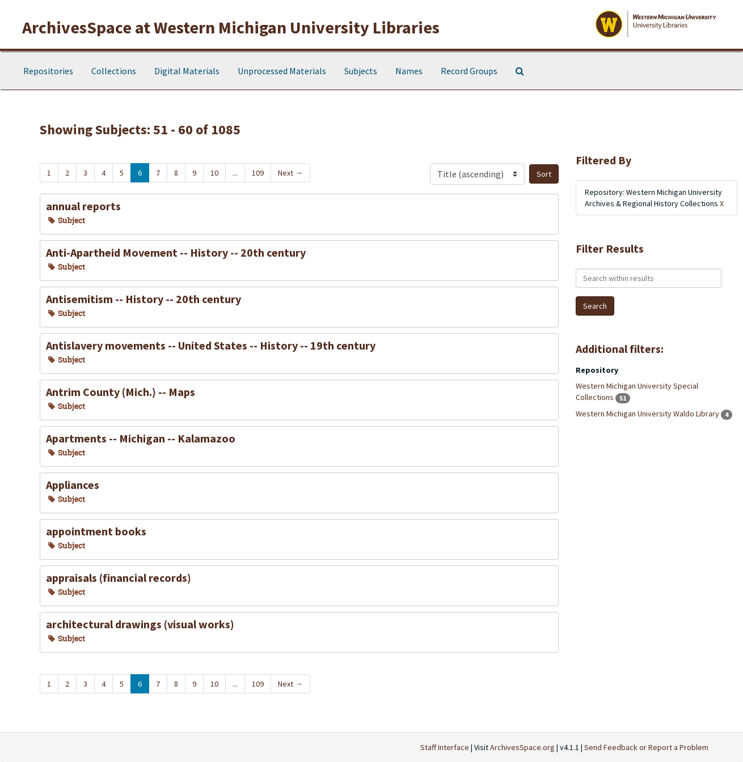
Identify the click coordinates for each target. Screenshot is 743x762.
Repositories (48, 70)
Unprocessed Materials (282, 70)
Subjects (360, 70)
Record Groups (469, 70)
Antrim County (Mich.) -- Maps (120, 392)
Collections (113, 70)
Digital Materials (186, 70)
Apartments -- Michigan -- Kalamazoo (140, 438)
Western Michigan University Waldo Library (648, 413)
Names (409, 70)
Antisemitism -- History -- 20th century (143, 299)
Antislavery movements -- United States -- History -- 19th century (210, 345)
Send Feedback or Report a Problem (646, 747)
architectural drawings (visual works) (140, 624)
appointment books (96, 531)
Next (290, 173)
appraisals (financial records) (118, 578)
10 (214, 173)
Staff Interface (444, 747)
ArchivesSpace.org (522, 747)
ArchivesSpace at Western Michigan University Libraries (231, 27)
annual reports (83, 206)
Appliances (72, 485)
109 (258, 173)
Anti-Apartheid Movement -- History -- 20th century (176, 252)
